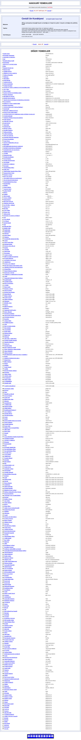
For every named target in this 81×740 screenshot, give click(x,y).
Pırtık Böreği (7, 80)
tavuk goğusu (8, 630)
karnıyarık (7, 581)
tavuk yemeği (7, 367)
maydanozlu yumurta (9, 638)
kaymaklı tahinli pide (10, 447)
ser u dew (6, 89)
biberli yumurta (8, 306)
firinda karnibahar (9, 157)
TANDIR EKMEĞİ (9, 714)
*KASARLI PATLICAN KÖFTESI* (13, 178)
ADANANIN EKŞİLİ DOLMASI (12, 315)
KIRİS (6, 721)
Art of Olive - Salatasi (9, 205)
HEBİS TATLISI (8, 664)
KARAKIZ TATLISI (9, 618)
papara (6, 304)
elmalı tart (7, 335)
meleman (6, 336)
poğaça (6, 363)
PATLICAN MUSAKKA (10, 516)
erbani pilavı (7, 269)
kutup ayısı (7, 206)
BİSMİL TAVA (8, 303)
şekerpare (6, 513)
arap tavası (7, 141)
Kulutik (6, 185)
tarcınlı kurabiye (8, 415)
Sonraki (49, 10)
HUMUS (6, 476)
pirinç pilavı (7, 506)
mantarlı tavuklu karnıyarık (11, 679)
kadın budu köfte (9, 579)
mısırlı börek (7, 294)
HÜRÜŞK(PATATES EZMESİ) (12, 654)
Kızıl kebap (6, 62)
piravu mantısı (8, 483)
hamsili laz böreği (9, 394)
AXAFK (6, 534)
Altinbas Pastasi (8, 522)
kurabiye (6, 319)
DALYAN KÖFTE (8, 493)
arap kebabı (7, 329)
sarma (6, 240)
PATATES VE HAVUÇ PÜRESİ (12, 215)
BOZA (6, 504)
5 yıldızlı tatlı (7, 404)
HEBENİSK (7, 231)
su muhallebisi (8, 381)
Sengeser (6, 711)
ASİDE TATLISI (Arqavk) (10, 716)
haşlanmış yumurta (9, 600)
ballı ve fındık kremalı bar (11, 256)
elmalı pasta (7, 360)
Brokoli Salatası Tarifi (8, 60)
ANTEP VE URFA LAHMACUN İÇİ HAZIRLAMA (17, 87)
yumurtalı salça (8, 155)
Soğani (6, 702)
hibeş (4, 66)
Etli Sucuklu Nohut (9, 620)
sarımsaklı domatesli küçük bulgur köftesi (15, 550)
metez (5, 632)
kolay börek (7, 235)
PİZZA (5, 192)
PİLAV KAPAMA (8, 283)
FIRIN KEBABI (8, 486)
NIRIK (6, 684)
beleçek (6, 607)
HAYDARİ (6, 109)
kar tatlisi (7, 540)
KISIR (6, 419)
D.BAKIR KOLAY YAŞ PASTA (11, 149)
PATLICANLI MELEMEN (10, 112)
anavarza (6, 524)
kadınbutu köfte (8, 588)
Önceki (32, 10)
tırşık (5, 655)
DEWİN (6, 720)
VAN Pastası (7, 645)
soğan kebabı (7, 627)
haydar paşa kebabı (9, 292)
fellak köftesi (7, 408)
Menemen (6, 301)
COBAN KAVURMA (9, 663)
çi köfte (6, 285)
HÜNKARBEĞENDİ (9, 572)
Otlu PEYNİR (7, 712)
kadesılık (6, 614)
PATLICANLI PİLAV (9, 246)
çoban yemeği (7, 190)
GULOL (6, 728)
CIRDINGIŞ (7, 262)
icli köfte (6, 693)
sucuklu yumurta (8, 130)
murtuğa (6, 613)
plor (5, 463)
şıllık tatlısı (7, 429)
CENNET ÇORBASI (9, 440)
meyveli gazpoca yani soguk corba (13, 265)
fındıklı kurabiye (8, 322)
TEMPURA (7, 484)
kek (5, 224)
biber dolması (7, 361)
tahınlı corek (7, 559)
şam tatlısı (7, 500)
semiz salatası (7, 502)
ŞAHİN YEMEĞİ (8, 682)
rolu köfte (6, 144)
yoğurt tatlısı (7, 374)
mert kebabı (7, 328)
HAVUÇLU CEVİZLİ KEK (10, 64)
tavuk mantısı (7, 158)
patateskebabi (7, 443)
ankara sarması (8, 352)
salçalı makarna (8, 554)
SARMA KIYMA (8, 529)
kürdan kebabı (8, 244)
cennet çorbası (8, 255)
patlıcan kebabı (8, 132)
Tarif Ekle (49, 7)
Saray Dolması (8, 411)
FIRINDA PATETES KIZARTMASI (13, 267)
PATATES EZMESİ (9, 313)
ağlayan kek (7, 214)
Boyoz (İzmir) (7, 91)
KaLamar (6, 166)
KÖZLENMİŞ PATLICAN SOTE (12, 420)
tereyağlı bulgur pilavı (10, 449)
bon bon (6, 208)
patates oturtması (8, 94)
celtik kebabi (7, 538)
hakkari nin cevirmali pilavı (11, 427)
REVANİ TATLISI (8, 201)
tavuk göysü (7, 467)
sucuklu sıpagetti (8, 472)
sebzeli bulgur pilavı (9, 167)
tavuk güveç (7, 527)
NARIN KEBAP (8, 666)
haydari (6, 497)
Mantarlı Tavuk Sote (8, 68)
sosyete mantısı (8, 395)
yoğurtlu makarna (9, 342)
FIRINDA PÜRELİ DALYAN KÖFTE (13, 117)
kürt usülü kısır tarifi (10, 347)
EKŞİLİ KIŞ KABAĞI (9, 98)
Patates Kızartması (8, 105)
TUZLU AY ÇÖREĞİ (9, 263)
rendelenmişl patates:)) (10, 410)
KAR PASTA (7, 123)
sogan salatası (7, 187)
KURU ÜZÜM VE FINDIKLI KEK (12, 92)
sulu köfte (6, 125)
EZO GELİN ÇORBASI (10, 648)
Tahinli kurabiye (8, 151)
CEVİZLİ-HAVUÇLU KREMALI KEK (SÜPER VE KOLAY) (19, 114)
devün (6, 356)
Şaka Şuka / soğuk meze (10, 338)
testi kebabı (7, 470)
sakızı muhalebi (8, 351)
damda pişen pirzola (9, 509)
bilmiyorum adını (8, 399)
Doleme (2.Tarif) (8, 696)
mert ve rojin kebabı (9, 326)
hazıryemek (7, 287)
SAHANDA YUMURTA (9, 57)
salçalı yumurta (8, 659)
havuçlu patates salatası (10, 370)
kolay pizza (7, 431)
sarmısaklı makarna (9, 661)
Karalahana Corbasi (9, 545)
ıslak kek (6, 629)
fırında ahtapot (8, 458)
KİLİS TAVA (7, 69)
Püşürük (6, 643)
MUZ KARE (7, 196)
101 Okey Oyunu (33, 733)
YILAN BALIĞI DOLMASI (11, 180)
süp (5, 609)
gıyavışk (6, 616)
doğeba (6, 247)
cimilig (6, 369)
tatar (5, 392)
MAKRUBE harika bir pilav (11, 239)
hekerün (6, 401)
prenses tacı (7, 212)
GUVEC (6, 671)
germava (6, 595)
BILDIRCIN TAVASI (9, 96)
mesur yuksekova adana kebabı (12, 349)
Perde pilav (7, 646)
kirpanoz (6, 442)
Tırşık (5, 591)
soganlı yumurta (8, 673)
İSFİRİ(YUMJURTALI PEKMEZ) (12, 148)
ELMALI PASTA (8, 518)
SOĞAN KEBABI (8, 84)
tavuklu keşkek (8, 281)
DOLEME (6, 705)
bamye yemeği (8, 520)
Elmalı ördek (7, 479)
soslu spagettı (7, 119)
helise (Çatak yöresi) (9, 593)
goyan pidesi (7, 454)
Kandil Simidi (7, 279)
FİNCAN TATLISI (8, 135)
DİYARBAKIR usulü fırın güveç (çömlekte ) (15, 354)
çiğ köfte (6, 249)
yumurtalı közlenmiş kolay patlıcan (13, 278)
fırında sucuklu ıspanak (10, 340)
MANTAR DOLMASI (9, 531)
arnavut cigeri (7, 189)
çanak (6, 515)
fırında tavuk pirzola (9, 160)
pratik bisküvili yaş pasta (10, 182)
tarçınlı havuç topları (10, 525)
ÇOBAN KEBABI (8, 133)
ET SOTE (6, 650)
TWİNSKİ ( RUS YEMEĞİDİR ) (12, 495)
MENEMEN (7, 687)
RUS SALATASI (8, 176)
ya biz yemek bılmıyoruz (10, 561)
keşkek (6, 623)
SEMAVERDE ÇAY (9, 465)
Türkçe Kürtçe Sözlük (41, 733)
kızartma (6, 372)
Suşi (4, 59)
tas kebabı (6, 162)
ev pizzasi (6, 221)
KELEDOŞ (7, 723)
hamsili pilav (7, 183)
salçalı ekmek (7, 222)
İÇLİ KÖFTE (7, 101)
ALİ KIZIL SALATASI (10, 260)
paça (5, 445)
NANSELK (7, 602)
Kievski (6, 481)
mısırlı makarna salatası (10, 271)
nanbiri (6, 194)
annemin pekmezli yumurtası (11, 137)
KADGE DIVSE (8, 82)
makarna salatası (8, 557)
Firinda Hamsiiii (8, 488)
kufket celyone (8, 499)
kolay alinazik (8, 312)
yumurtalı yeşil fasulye (10, 310)
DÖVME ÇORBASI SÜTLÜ (11, 110)
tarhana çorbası (8, 625)
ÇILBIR (6, 153)
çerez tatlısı (7, 210)
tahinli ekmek (8, 566)
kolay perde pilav (8, 242)
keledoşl (6, 575)
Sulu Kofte (7, 634)
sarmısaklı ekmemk (9, 565)
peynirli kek (7, 377)
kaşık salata (7, 331)
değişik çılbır (7, 228)
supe (5, 435)
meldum (6, 365)
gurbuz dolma (8, 652)
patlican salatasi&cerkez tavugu (12, 492)
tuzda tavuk (6, 53)
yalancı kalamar (8, 299)
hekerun (6, 308)
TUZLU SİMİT (7, 198)
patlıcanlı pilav (7, 226)
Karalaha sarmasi (8, 547)
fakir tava (6, 169)
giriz (5, 324)
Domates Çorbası (8, 174)
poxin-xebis (7, 426)
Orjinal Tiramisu (8, 85)
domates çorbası (8, 288)
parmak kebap (8, 345)
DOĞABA (6, 727)
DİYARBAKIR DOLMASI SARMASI (13, 146)
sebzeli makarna (8, 552)
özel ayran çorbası (9, 677)
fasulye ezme (7, 297)
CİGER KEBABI (8, 116)
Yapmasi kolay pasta (9, 173)
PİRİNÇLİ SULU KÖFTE (10, 73)
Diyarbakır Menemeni (8, 55)
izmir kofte (7, 251)
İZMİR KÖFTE (8, 71)
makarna (6, 76)
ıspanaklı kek (7, 403)
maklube (6, 511)
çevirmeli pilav (8, 577)
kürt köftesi (7, 461)
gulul (5, 276)
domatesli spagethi (9, 533)
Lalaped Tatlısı (8, 695)
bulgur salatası (8, 295)
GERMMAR (7, 597)
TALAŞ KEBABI (8, 568)
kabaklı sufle (7, 383)
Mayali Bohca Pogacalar (10, 474)
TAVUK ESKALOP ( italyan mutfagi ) (13, 107)
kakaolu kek (7, 126)
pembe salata (7, 556)
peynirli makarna (8, 258)
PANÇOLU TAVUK (9, 272)
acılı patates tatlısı (9, 388)
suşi (5, 217)
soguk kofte (7, 668)
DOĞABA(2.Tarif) (9, 703)
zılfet (5, 543)
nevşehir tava (7, 452)
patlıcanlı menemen (9, 586)
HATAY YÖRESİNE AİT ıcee (11, 142)
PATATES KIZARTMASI (10, 657)
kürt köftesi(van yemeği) (10, 611)
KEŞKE (6, 718)
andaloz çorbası (8, 641)
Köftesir (6, 700)
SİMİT (6, 675)
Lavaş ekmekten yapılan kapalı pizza (13, 436)
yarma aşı (6, 344)
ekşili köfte (7, 230)
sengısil (6, 433)
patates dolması (8, 422)
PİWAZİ (6, 233)
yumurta (6, 237)
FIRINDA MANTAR (9, 203)
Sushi (5, 477)
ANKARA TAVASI (8, 121)
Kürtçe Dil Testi (48, 733)
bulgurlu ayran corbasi (10, 490)
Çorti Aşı (6, 709)
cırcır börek (7, 219)
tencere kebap (8, 290)
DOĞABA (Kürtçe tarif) (10, 689)
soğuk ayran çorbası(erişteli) (11, 508)
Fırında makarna (8, 424)
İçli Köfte (6, 460)
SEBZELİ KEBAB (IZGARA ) (12, 358)
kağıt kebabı (7, 584)
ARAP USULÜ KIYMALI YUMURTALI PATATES (16, 100)
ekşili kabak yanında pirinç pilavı (12, 171)
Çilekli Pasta (7, 456)
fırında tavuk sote (9, 639)
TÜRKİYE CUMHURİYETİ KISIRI (13, 274)
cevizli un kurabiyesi (9, 386)
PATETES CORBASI (9, 164)
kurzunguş (7, 253)
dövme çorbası (7, 128)
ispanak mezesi (8, 413)
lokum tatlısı (7, 320)
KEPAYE (6, 725)
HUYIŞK (6, 606)
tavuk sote (7, 397)
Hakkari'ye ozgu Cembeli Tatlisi (12, 103)
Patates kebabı (8, 570)
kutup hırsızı (7, 199)
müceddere (6, 78)
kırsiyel (6, 390)
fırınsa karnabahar (9, 139)
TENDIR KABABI (9, 438)
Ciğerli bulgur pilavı (9, 622)
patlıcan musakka (8, 75)
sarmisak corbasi (8, 468)
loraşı (6, 417)
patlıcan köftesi (8, 333)
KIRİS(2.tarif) (8, 698)
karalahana (7, 590)
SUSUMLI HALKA (9, 317)
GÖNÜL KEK (7, 376)
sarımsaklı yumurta (9, 598)
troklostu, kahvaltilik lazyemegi (12, 549)
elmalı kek (7, 680)
